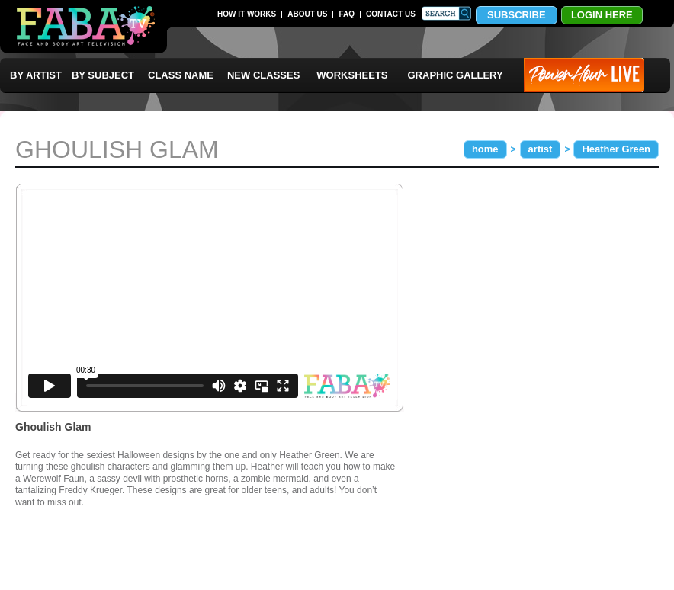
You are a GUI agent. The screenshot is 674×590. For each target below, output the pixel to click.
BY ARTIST (36, 75)
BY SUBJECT (103, 75)
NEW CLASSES (263, 75)
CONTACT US (391, 14)
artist (540, 149)
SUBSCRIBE (516, 15)
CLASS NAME (180, 75)
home (485, 149)
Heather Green (616, 149)
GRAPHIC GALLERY (455, 75)
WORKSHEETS (351, 75)
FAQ (347, 14)
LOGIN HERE (602, 15)
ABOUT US (307, 14)
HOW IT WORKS (246, 14)
